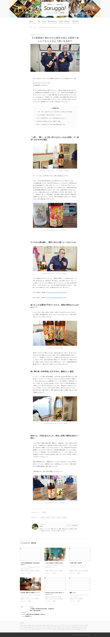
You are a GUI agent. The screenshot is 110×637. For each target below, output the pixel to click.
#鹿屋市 (42, 517)
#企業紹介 (65, 517)
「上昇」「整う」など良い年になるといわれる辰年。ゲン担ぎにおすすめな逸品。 (55, 111)
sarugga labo (79, 634)
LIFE (39, 21)
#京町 (51, 598)
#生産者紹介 (37, 570)
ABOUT (32, 21)
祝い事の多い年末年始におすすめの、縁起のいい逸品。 (49, 121)
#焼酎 (48, 517)
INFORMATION (52, 21)
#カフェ (56, 570)
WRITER (67, 21)
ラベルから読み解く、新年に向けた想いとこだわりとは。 (49, 114)
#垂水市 (27, 570)
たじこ (43, 525)
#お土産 (53, 517)
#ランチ (51, 570)
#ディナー (80, 570)
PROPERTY (75, 21)
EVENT (61, 21)
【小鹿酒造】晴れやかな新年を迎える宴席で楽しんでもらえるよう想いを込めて (55, 27)
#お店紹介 (31, 570)
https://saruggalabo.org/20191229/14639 (57, 292)
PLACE (44, 21)
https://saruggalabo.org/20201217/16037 (57, 297)
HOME (30, 27)
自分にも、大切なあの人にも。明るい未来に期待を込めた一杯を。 (51, 124)
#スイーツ (31, 598)
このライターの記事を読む (72, 525)
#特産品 (58, 517)
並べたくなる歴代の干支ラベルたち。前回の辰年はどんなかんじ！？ (52, 118)
